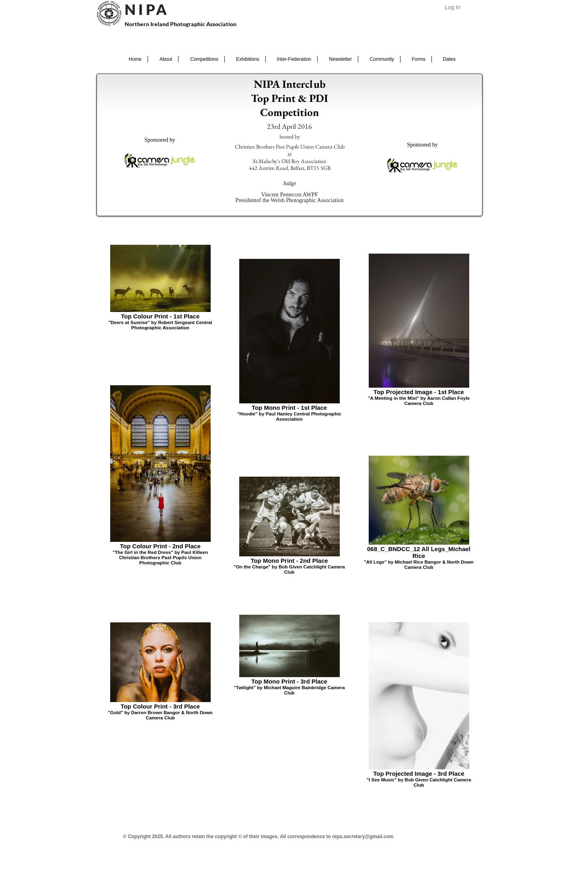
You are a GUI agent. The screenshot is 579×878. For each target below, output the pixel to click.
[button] (163, 59)
